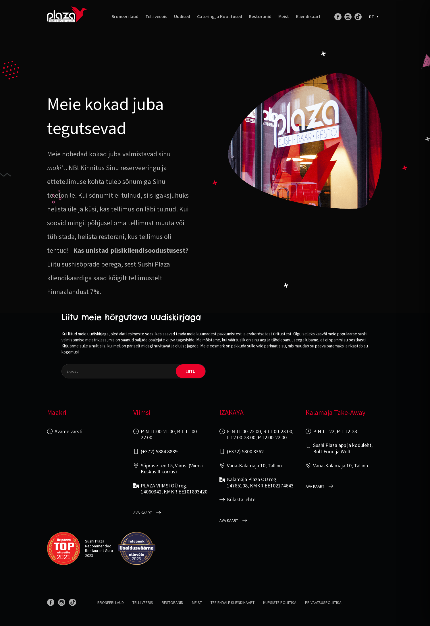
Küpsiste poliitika (279, 602)
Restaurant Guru (99, 550)
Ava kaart (142, 512)
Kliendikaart (308, 16)
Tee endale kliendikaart (232, 602)
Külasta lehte (241, 499)
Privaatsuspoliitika (323, 602)
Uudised (182, 16)
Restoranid (260, 16)
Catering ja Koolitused (219, 16)
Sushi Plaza (94, 541)
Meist (283, 16)
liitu (191, 371)
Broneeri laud (124, 16)
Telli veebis (156, 16)
